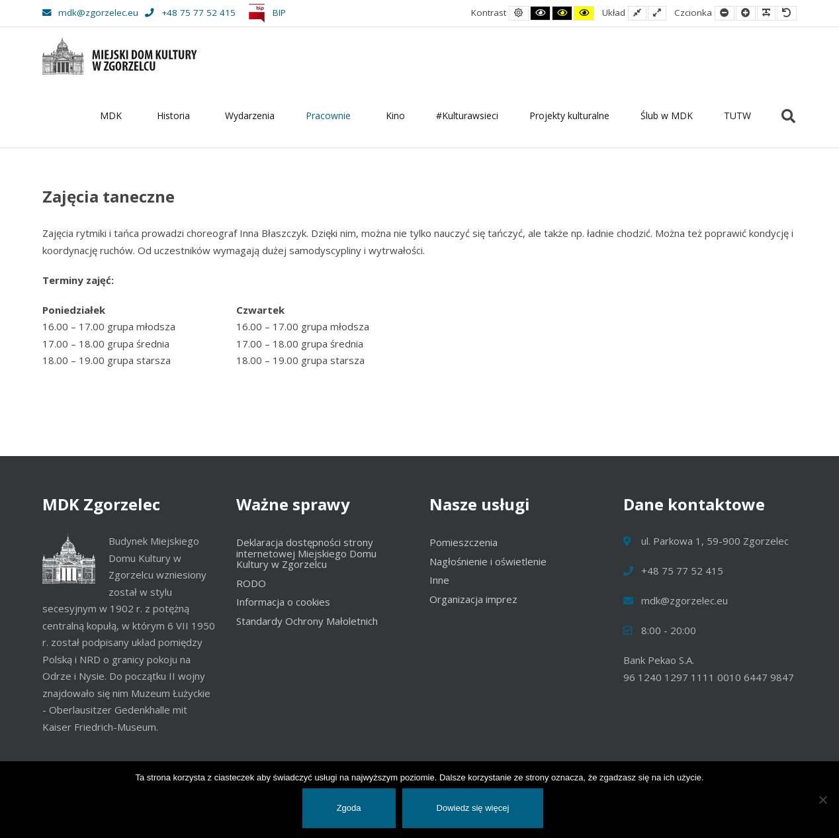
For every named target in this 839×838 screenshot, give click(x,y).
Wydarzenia (250, 115)
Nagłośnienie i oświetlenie (488, 561)
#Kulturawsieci (467, 115)
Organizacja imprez (473, 599)
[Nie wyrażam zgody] (822, 799)
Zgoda (349, 808)
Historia (175, 115)
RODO (251, 583)
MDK (113, 115)
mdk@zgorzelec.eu (90, 13)
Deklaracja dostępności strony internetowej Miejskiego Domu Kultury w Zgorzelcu (306, 553)
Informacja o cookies (283, 601)
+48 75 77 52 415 (190, 13)
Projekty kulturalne (569, 115)
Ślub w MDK (666, 115)
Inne (439, 579)
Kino (395, 115)
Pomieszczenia (463, 542)
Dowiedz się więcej (473, 808)
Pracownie (330, 115)
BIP (264, 13)
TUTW (737, 115)
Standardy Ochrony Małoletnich (307, 621)
